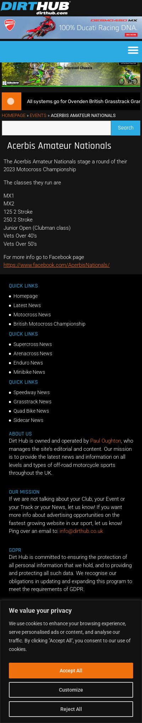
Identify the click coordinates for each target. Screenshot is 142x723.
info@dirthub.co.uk (81, 539)
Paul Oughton (105, 449)
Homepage (14, 123)
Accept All (71, 670)
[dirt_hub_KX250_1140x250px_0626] (71, 93)
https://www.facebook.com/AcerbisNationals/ (57, 273)
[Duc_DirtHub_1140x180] (71, 37)
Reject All (71, 709)
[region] (71, 661)
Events (38, 123)
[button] (133, 49)
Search (129, 134)
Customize (71, 690)
